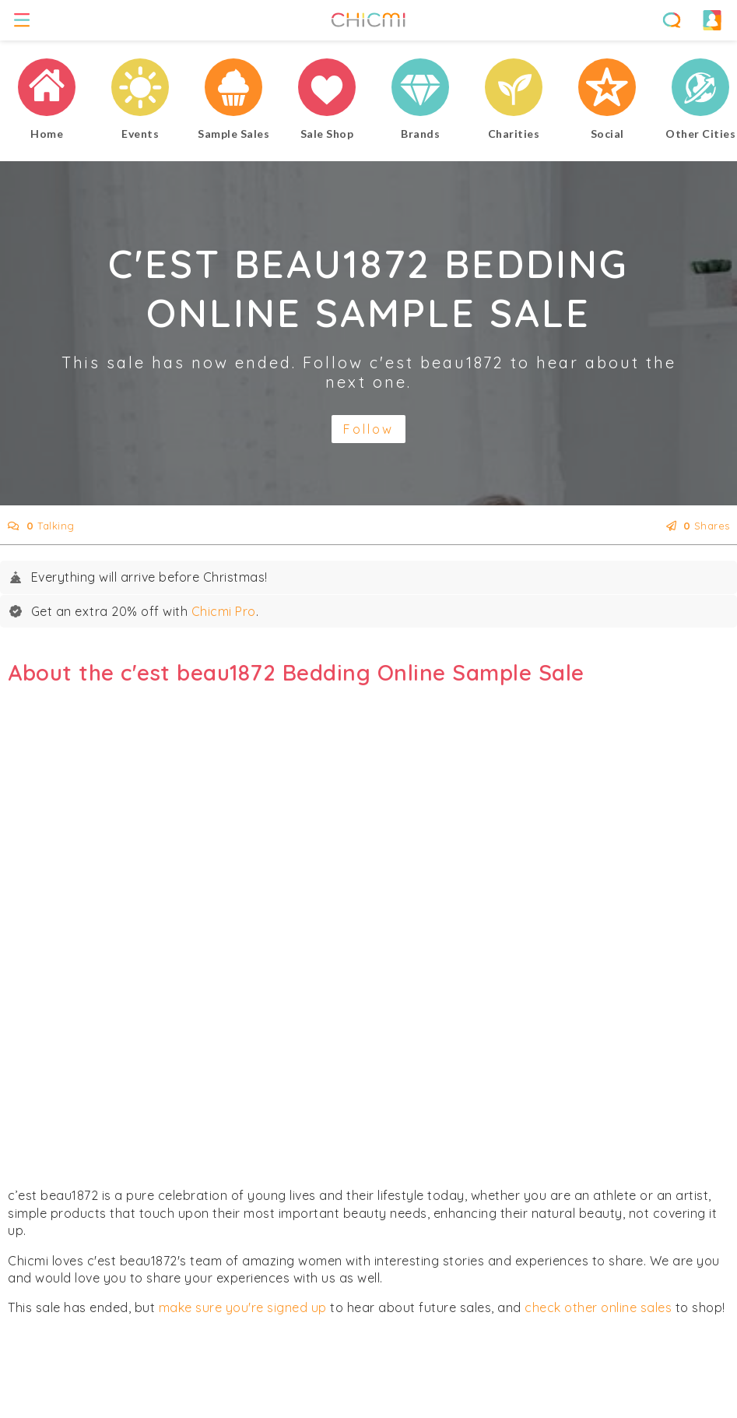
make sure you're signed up (243, 1307)
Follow (368, 429)
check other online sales (598, 1307)
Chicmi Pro (223, 611)
